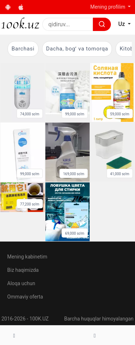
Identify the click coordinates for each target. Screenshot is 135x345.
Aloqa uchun (21, 283)
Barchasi (23, 48)
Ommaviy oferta (25, 297)
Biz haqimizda (23, 270)
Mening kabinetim (27, 257)
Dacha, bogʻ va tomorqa (77, 48)
